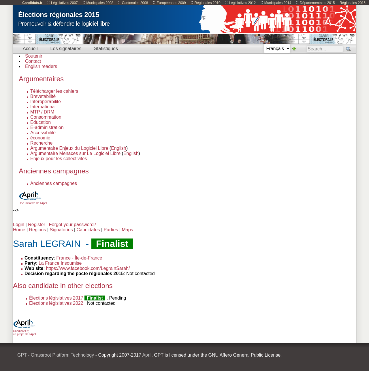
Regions (37, 229)
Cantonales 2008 (135, 3)
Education (40, 122)
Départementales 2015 (317, 3)
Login (18, 224)
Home (19, 229)
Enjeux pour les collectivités (58, 158)
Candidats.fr (32, 3)
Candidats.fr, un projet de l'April (24, 331)
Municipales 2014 (277, 3)
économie (40, 137)
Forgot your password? (72, 224)
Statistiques (106, 48)
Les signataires (66, 48)
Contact (33, 61)
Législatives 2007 (64, 3)
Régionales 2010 (207, 3)
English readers (41, 66)
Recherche (41, 143)
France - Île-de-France (79, 257)
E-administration (47, 127)
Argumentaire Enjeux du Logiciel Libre (69, 148)
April (146, 355)
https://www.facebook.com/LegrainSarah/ (88, 268)
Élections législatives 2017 (56, 298)
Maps (127, 229)
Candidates (88, 229)
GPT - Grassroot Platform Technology (55, 355)
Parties (111, 229)
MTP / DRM (42, 111)
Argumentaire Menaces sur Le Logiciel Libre (75, 153)
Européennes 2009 (171, 3)
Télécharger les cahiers (54, 91)
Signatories (61, 229)
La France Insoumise (60, 263)
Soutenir (33, 56)
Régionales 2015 (353, 3)
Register (36, 224)
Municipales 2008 (99, 3)
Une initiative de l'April (33, 201)
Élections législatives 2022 (56, 303)
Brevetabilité (43, 96)
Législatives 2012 (242, 3)
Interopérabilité (45, 101)
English (118, 148)
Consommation (45, 117)
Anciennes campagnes (53, 183)
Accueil (30, 48)
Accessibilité (43, 132)
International (43, 106)
